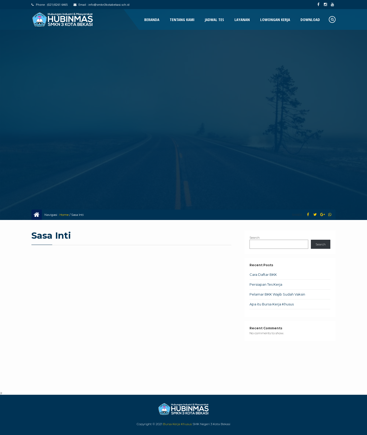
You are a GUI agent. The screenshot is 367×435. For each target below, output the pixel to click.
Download (310, 19)
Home (64, 215)
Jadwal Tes (214, 19)
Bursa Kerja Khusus (177, 424)
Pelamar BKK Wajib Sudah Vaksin (277, 294)
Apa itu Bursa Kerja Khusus (272, 304)
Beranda (151, 19)
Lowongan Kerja (275, 19)
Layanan (242, 19)
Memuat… (131, 315)
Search (255, 237)
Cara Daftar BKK (263, 274)
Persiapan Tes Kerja (266, 284)
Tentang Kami (182, 19)
